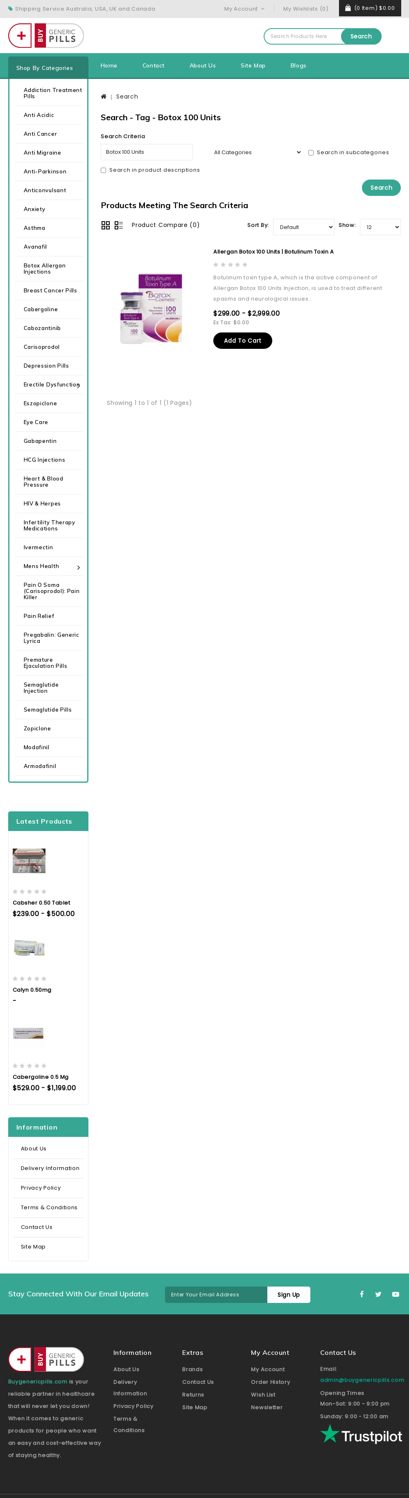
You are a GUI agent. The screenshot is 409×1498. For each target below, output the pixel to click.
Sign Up (289, 1295)
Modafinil (37, 747)
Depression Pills (46, 365)
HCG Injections (45, 459)
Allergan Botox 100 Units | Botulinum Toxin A (273, 252)
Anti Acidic (39, 115)
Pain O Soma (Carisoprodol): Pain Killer (52, 591)
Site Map (253, 65)
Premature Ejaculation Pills (46, 662)
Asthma (34, 228)
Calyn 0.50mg (32, 990)
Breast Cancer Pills (50, 290)
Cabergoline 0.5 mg (41, 1077)
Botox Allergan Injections (45, 268)
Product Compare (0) (166, 225)
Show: (347, 225)
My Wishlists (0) (305, 9)
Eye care (36, 422)
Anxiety (34, 209)
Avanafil (35, 246)
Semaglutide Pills (48, 709)
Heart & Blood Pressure (43, 481)
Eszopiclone (40, 403)
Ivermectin (38, 547)
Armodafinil (40, 766)
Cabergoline (41, 309)
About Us (203, 65)
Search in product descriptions (150, 170)
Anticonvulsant (45, 190)
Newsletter (266, 1407)
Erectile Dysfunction (52, 384)
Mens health (41, 566)
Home (109, 65)
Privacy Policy (41, 1188)
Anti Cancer (40, 133)
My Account (268, 1369)
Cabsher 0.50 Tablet (41, 903)
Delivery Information (50, 1168)
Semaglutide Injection (41, 687)
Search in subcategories (348, 152)
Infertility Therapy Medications (49, 525)
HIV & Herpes (42, 503)
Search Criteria (123, 136)
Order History (270, 1382)
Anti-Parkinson (45, 171)
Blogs (299, 65)
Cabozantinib (42, 328)
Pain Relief (39, 616)
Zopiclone (37, 728)
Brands (192, 1369)
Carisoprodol (42, 347)
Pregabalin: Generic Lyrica (51, 637)
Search (361, 36)
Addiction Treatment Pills (53, 93)
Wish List (263, 1395)
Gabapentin (40, 441)
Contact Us (37, 1227)
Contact (153, 65)
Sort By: (258, 225)
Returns (193, 1395)
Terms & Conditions (49, 1207)
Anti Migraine (42, 152)
